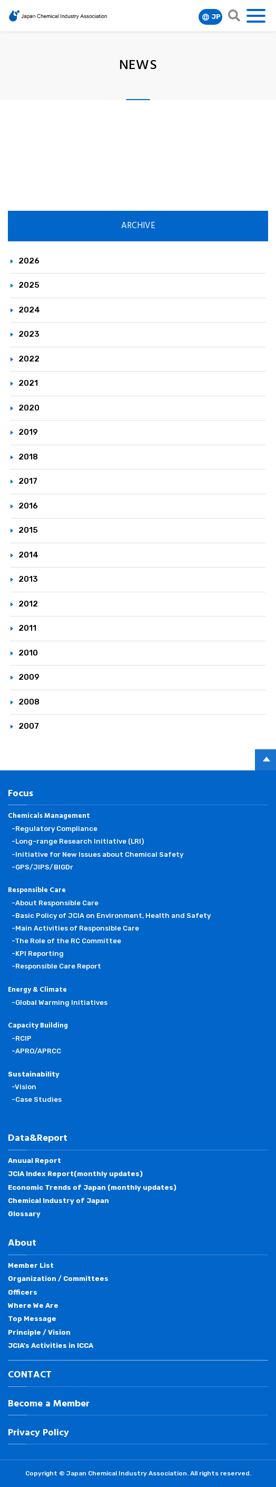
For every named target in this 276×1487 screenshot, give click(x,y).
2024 (29, 310)
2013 (28, 579)
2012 (28, 604)
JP (216, 17)
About (22, 1243)
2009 (29, 677)
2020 (29, 408)
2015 (28, 530)
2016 (28, 506)
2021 (28, 383)
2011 (27, 628)
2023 (29, 334)
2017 (27, 481)
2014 (28, 555)
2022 (29, 359)
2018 (28, 457)
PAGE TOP (265, 759)
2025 (29, 285)
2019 (28, 432)
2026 (29, 261)
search (233, 15)
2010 (28, 653)
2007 (28, 726)
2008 (29, 702)
